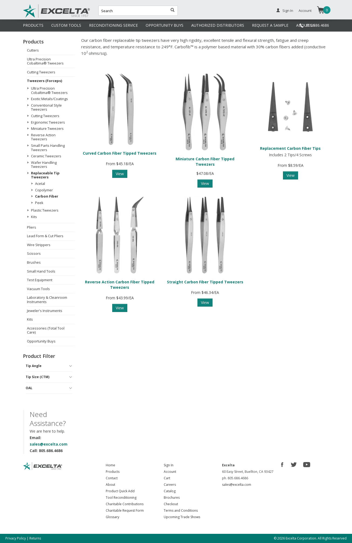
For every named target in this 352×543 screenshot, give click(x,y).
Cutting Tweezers (41, 72)
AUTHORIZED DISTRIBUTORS (217, 25)
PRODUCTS (33, 25)
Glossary (112, 517)
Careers (170, 484)
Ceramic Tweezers (46, 156)
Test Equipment (39, 279)
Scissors (34, 253)
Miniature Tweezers (47, 128)
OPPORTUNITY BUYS (164, 25)
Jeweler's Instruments (44, 310)
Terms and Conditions (181, 510)
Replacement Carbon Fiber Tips (290, 148)
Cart (167, 478)
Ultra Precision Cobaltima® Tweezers (45, 61)
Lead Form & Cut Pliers (45, 235)
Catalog (170, 491)
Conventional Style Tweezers (46, 107)
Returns (35, 538)
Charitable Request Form (125, 510)
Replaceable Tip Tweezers (45, 175)
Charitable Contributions (124, 504)
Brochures (172, 497)
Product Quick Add (120, 491)
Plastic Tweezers (45, 210)
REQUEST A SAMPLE (270, 25)
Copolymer (44, 190)
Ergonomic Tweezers (48, 122)
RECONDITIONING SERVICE (113, 25)
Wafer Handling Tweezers (44, 164)
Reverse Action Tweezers (43, 137)
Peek (39, 202)
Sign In (287, 10)
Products (112, 471)
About (110, 484)
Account (305, 10)
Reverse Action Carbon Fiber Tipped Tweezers (119, 284)
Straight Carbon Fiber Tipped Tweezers (205, 281)
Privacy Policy (15, 538)
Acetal (40, 183)
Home (110, 465)
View (120, 173)
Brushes (34, 262)
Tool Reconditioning (121, 497)
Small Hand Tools (41, 271)
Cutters (33, 50)
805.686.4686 (317, 25)
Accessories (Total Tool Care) (45, 330)
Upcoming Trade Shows (182, 517)
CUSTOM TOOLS (66, 25)
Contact (112, 478)
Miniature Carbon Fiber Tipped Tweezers (205, 161)
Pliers (31, 227)
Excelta (40, 17)
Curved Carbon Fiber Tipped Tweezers (119, 153)
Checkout (171, 504)
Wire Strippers (38, 244)
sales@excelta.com (48, 444)
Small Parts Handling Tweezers (48, 147)
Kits (34, 216)
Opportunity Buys (41, 341)
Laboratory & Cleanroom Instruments (47, 299)
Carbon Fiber (46, 196)
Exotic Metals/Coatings (49, 98)
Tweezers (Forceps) (44, 80)
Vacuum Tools (38, 288)
